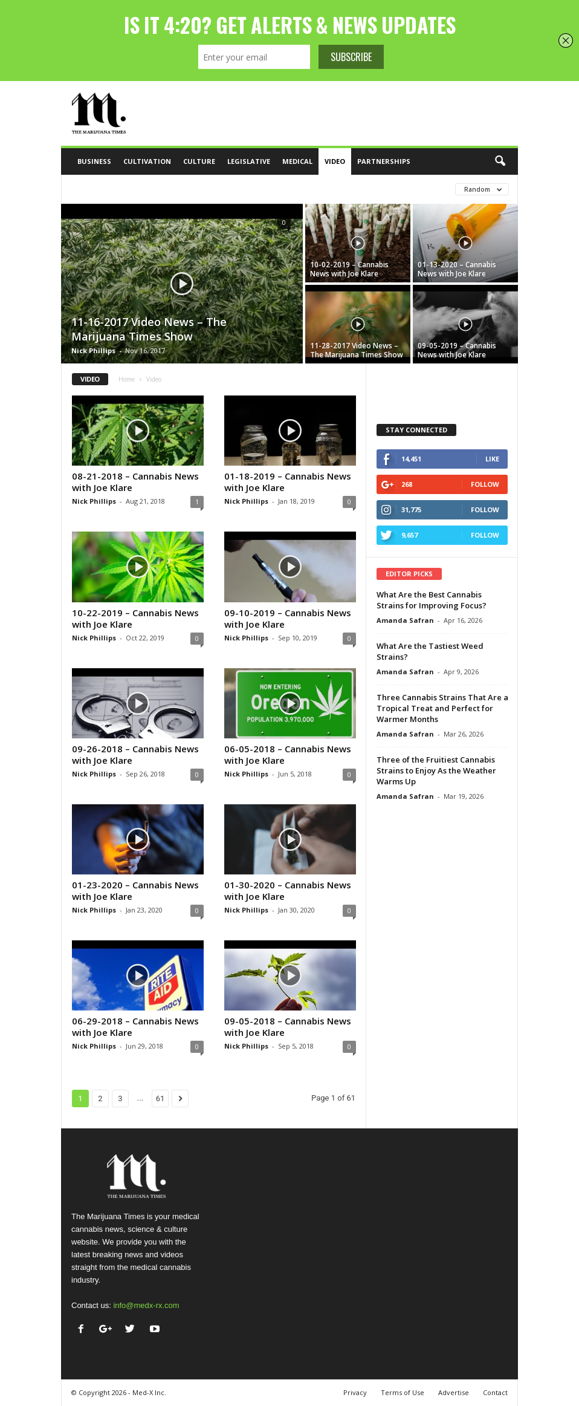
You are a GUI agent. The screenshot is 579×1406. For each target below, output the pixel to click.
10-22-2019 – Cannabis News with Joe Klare (135, 618)
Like (492, 458)
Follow (485, 484)
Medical (297, 161)
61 (160, 1098)
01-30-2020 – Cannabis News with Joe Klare (287, 890)
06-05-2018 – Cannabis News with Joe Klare (287, 754)
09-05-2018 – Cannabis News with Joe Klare (287, 1026)
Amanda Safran (405, 620)
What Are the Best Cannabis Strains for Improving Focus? (432, 600)
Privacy (355, 1392)
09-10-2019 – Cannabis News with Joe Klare (287, 618)
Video (335, 161)
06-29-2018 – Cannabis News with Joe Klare (135, 1026)
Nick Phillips (93, 350)
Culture (199, 161)
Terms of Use (402, 1392)
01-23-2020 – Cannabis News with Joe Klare (135, 890)
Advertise (453, 1392)
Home (126, 379)
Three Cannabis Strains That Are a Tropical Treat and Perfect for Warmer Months (442, 708)
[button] (500, 161)
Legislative (248, 161)
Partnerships (383, 161)
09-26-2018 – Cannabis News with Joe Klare (135, 754)
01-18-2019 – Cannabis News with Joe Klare (287, 481)
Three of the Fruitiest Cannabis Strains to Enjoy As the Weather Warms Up (436, 770)
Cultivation (147, 161)
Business (94, 161)
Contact (495, 1392)
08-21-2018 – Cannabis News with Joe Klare (135, 481)
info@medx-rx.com (146, 1305)
